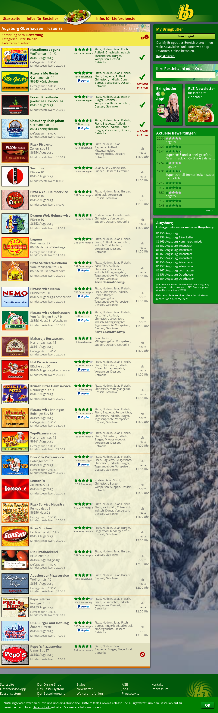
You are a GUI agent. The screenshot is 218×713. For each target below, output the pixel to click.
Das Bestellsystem (50, 689)
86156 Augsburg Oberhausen (175, 274)
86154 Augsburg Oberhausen (175, 278)
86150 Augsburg (167, 233)
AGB (125, 684)
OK (207, 705)
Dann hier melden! (176, 299)
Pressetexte (130, 693)
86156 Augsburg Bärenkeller (174, 237)
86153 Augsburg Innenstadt (174, 250)
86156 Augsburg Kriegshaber (175, 262)
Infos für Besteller (42, 18)
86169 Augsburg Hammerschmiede (179, 241)
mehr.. (210, 210)
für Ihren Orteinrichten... (201, 104)
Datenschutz (42, 707)
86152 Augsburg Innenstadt (174, 245)
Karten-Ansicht (136, 28)
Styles (81, 684)
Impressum (159, 689)
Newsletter (85, 689)
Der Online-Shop (49, 684)
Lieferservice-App (13, 689)
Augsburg (164, 222)
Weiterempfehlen (90, 693)
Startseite (11, 18)
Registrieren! (165, 56)
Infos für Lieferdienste (115, 18)
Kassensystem (10, 693)
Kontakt (157, 684)
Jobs (125, 689)
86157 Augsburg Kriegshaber (175, 266)
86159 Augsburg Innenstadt (174, 258)
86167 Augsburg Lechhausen (175, 270)
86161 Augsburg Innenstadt (174, 254)
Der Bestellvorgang (51, 693)
